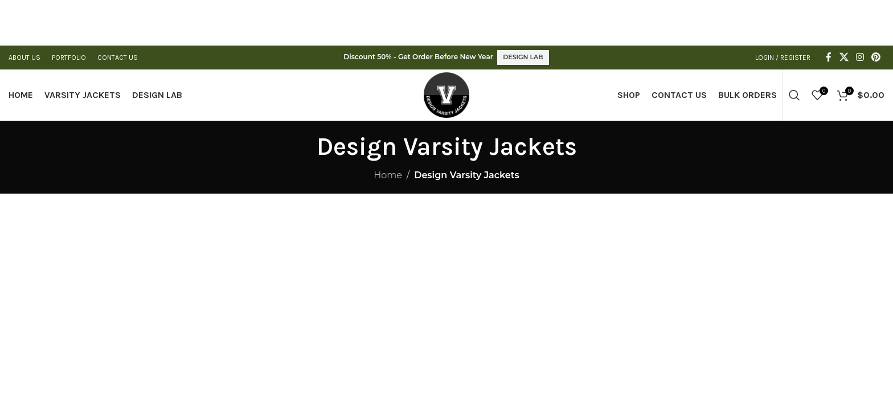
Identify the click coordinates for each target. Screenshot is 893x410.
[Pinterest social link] (876, 57)
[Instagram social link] (859, 57)
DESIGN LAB (523, 57)
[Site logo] (446, 94)
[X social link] (843, 57)
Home (388, 175)
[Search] (794, 95)
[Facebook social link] (828, 57)
